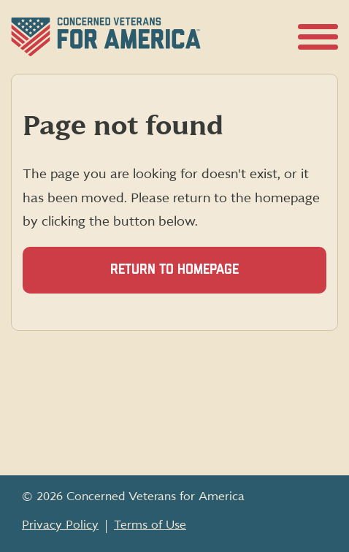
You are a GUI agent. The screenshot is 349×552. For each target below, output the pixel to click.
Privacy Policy (60, 525)
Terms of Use (150, 525)
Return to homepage (174, 270)
